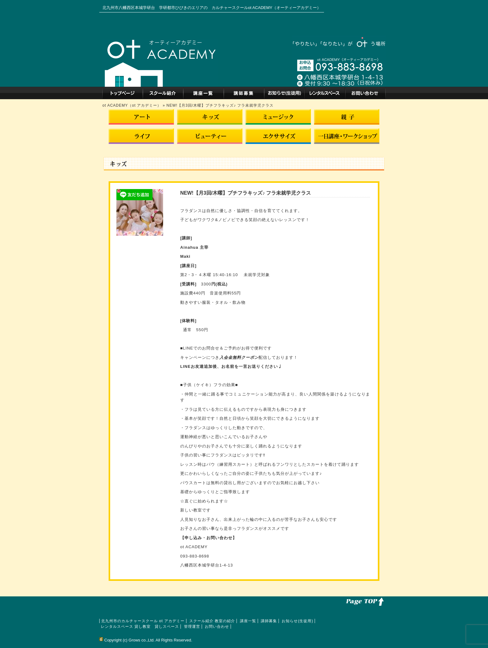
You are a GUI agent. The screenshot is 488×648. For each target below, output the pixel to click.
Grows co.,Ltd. (142, 640)
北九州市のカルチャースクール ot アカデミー (122, 93)
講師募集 (244, 93)
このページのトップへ (364, 601)
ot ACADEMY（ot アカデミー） (132, 105)
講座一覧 (203, 93)
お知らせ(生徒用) (284, 93)
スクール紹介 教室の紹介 (163, 93)
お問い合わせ (365, 93)
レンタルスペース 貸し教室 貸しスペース (325, 93)
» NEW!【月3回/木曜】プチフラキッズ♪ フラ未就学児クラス (218, 105)
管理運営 (192, 626)
